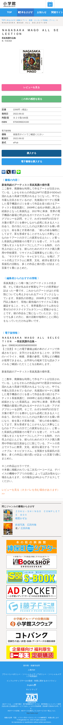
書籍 (18, 20)
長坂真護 (8, 41)
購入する (31, 153)
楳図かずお (21, 518)
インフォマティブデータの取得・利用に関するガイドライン (31, 681)
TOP (3, 20)
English (31, 685)
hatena (4, 172)
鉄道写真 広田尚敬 (25, 524)
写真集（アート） (49, 20)
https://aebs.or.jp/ (32, 713)
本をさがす (11, 20)
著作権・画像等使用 (31, 665)
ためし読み (32, 79)
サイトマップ (31, 689)
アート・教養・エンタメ (31, 20)
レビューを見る (31, 87)
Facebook (14, 172)
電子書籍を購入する (31, 161)
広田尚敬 (25, 528)
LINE (18, 172)
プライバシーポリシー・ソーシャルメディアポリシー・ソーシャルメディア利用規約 (31, 675)
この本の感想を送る (31, 99)
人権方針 (31, 670)
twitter (9, 172)
